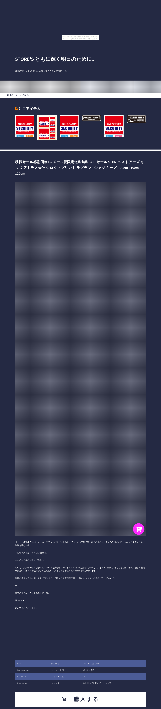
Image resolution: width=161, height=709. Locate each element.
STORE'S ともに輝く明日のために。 (56, 59)
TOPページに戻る (18, 95)
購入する (80, 699)
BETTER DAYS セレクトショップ (97, 683)
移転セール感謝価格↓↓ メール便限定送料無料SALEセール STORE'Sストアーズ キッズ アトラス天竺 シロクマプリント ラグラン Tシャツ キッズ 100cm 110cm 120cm (79, 168)
